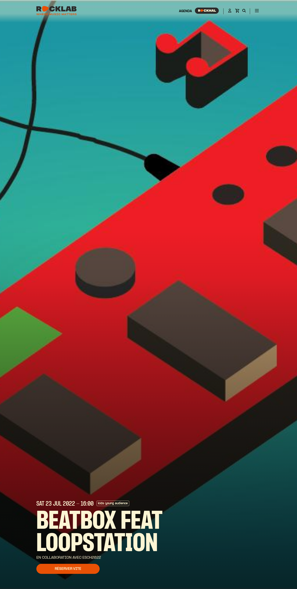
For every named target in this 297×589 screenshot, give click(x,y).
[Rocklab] (56, 11)
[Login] (229, 11)
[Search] (244, 11)
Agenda (185, 11)
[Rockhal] (207, 11)
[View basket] (237, 12)
